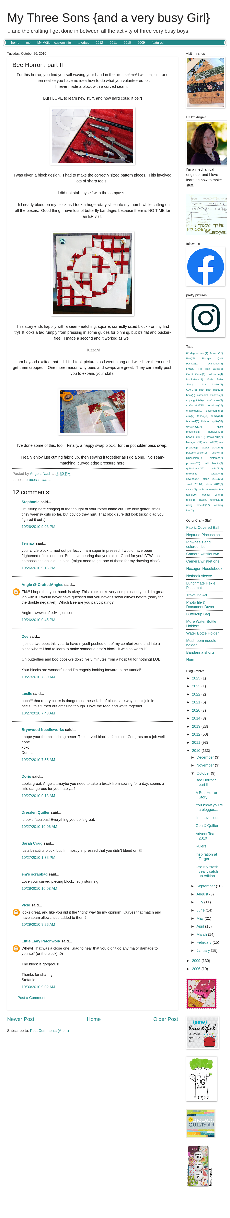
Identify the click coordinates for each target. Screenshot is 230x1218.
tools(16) (191, 499)
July (200, 902)
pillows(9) (217, 452)
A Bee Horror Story (206, 795)
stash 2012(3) (214, 484)
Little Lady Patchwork (41, 941)
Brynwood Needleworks (43, 729)
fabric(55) (202, 416)
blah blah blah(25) (211, 389)
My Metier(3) (212, 384)
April (201, 926)
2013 (196, 726)
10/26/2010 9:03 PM (38, 526)
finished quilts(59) (212, 421)
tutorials (83, 42)
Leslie (27, 693)
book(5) (190, 395)
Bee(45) (191, 358)
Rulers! (201, 846)
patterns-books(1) (196, 452)
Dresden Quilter (36, 812)
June (201, 910)
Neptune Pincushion (203, 535)
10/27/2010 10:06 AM (39, 826)
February (205, 942)
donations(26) (215, 405)
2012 (99, 42)
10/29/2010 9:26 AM (38, 924)
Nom (190, 660)
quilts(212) (217, 468)
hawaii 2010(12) (195, 436)
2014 (196, 718)
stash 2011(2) (195, 484)
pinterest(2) (216, 457)
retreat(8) (191, 473)
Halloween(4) (215, 374)
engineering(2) (214, 410)
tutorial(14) (216, 499)
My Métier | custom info (54, 42)
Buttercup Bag (198, 614)
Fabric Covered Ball (202, 527)
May (201, 918)
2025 (196, 678)
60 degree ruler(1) (197, 353)
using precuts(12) (198, 505)
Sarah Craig (32, 843)
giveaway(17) (194, 426)
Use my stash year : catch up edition (207, 871)
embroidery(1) (194, 410)
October (204, 773)
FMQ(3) (190, 368)
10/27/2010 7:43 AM (38, 713)
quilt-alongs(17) (195, 468)
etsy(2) (190, 416)
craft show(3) (215, 400)
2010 (127, 42)
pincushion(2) (194, 457)
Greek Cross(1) (195, 374)
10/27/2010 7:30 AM (38, 677)
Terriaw (28, 543)
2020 (196, 710)
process (31, 480)
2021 (196, 702)
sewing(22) (192, 478)
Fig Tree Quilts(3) (210, 368)
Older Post (165, 1019)
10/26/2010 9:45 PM (38, 620)
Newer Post (20, 1019)
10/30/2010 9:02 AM (38, 987)
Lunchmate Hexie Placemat (200, 585)
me (28, 42)
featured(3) (192, 421)
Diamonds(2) (215, 363)
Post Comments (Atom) (49, 1030)
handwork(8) (215, 431)
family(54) (217, 416)
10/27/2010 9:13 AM (38, 796)
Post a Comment (31, 998)
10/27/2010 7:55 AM (38, 760)
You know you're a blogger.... (209, 807)
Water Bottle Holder (202, 633)
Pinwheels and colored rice (198, 544)
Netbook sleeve (199, 576)
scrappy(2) (216, 473)
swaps (46, 480)
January (204, 950)
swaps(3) (191, 489)
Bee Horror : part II (206, 782)
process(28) (193, 463)
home (15, 42)
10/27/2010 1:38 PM (38, 857)
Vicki (26, 905)
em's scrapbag (35, 874)
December (206, 757)
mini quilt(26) (210, 442)
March (202, 934)
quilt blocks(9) (213, 463)
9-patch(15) (216, 353)
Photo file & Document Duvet (200, 604)
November (206, 765)
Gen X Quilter (207, 825)
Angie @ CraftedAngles (42, 584)
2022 (196, 694)
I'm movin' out (207, 818)
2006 (196, 969)
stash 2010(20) (213, 478)
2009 (141, 42)
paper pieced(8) (213, 447)
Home (94, 1019)
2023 (196, 686)
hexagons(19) (194, 442)
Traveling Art (196, 595)
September (206, 886)
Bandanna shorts (200, 652)
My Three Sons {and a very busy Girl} (108, 17)
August (203, 894)
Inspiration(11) (194, 379)
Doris (26, 776)
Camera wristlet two (202, 554)
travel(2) (203, 499)
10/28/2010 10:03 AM (39, 888)
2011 (113, 42)
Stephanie (30, 502)
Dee (25, 636)
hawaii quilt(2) (214, 436)
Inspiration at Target (206, 856)
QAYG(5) (191, 389)
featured (158, 42)
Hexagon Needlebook (204, 568)
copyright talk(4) (196, 400)
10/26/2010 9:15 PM (38, 568)
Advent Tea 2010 (205, 836)
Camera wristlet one (203, 561)
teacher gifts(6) (212, 494)
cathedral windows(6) (210, 395)
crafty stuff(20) (195, 405)
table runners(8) (208, 489)
